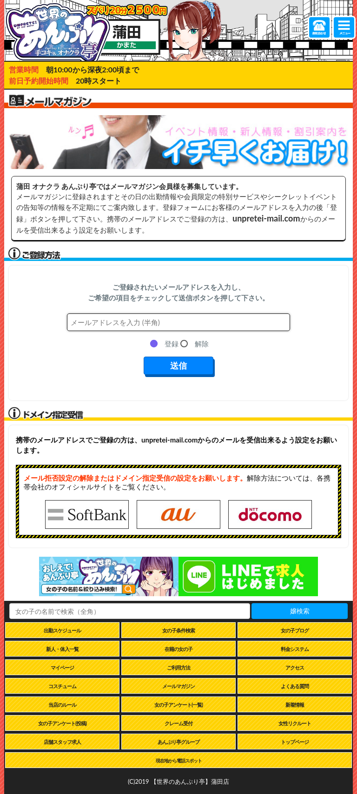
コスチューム (62, 686)
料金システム (295, 649)
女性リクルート (294, 723)
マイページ (62, 667)
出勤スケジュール (62, 630)
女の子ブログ (295, 630)
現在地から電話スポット (179, 760)
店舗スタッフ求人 (62, 742)
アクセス (294, 667)
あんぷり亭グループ (178, 742)
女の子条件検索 (178, 630)
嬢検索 (300, 611)
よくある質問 (295, 686)
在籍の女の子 (178, 649)
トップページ (295, 742)
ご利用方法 (178, 667)
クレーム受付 (178, 723)
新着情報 (294, 705)
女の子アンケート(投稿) (62, 723)
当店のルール (62, 705)
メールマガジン (178, 686)
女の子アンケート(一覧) (178, 705)
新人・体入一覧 (62, 649)
